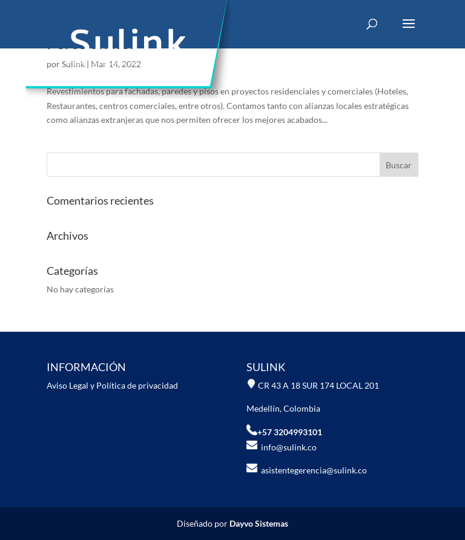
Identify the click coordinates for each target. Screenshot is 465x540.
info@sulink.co (281, 447)
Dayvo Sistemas (258, 523)
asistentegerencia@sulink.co (312, 470)
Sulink (73, 64)
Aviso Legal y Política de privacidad (112, 385)
